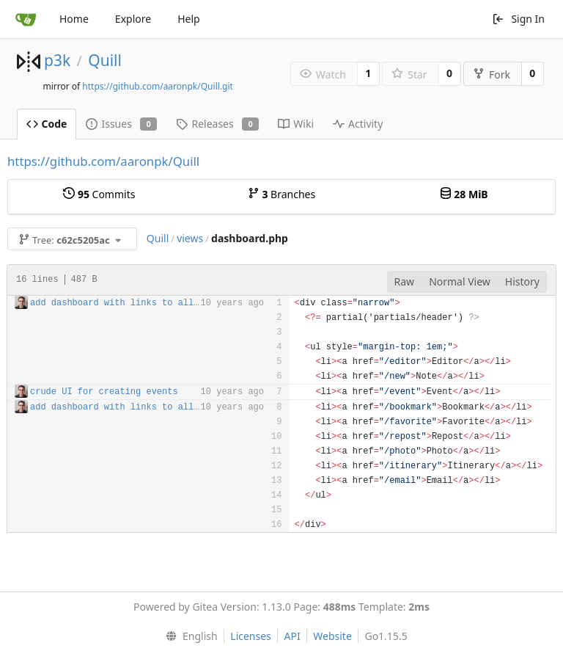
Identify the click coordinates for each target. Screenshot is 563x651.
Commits (99, 194)
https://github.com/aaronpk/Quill (103, 161)
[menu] (188, 636)
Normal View (459, 281)
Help (188, 19)
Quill (105, 60)
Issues (121, 124)
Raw (404, 281)
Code (46, 124)
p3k (57, 60)
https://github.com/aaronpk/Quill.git (157, 86)
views (190, 238)
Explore (133, 19)
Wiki (296, 124)
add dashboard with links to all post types (140, 303)
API (292, 636)
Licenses (250, 636)
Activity (358, 124)
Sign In (518, 19)
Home (74, 19)
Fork (491, 74)
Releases (217, 124)
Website (332, 636)
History (522, 281)
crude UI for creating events (104, 392)
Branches (281, 194)
